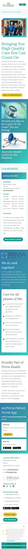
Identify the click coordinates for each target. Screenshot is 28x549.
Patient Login (10, 514)
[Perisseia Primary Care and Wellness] (8, 4)
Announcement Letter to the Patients (11, 154)
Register (8, 434)
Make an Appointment (12, 95)
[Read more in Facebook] (4, 486)
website (16, 398)
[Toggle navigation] (22, 4)
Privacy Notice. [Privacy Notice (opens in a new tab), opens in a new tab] (11, 540)
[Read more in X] (10, 486)
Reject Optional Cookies (14, 547)
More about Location (13, 239)
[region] (14, 536)
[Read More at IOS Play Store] (7, 508)
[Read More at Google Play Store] (15, 508)
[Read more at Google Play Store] (17, 448)
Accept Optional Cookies (14, 543)
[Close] (23, 526)
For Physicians (10, 520)
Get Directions (8, 190)
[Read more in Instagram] (7, 486)
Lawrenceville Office (10, 176)
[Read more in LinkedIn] (14, 486)
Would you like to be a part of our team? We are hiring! (12, 126)
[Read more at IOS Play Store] (7, 448)
